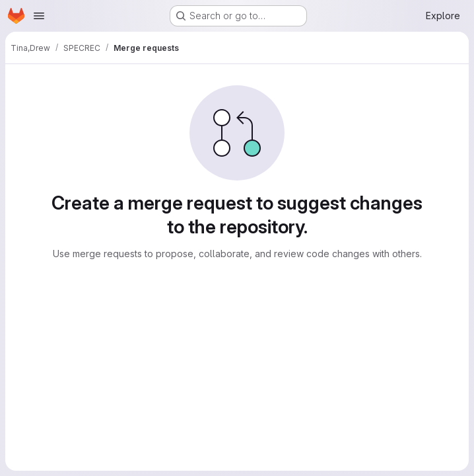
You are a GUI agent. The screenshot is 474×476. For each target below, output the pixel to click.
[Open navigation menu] (39, 15)
